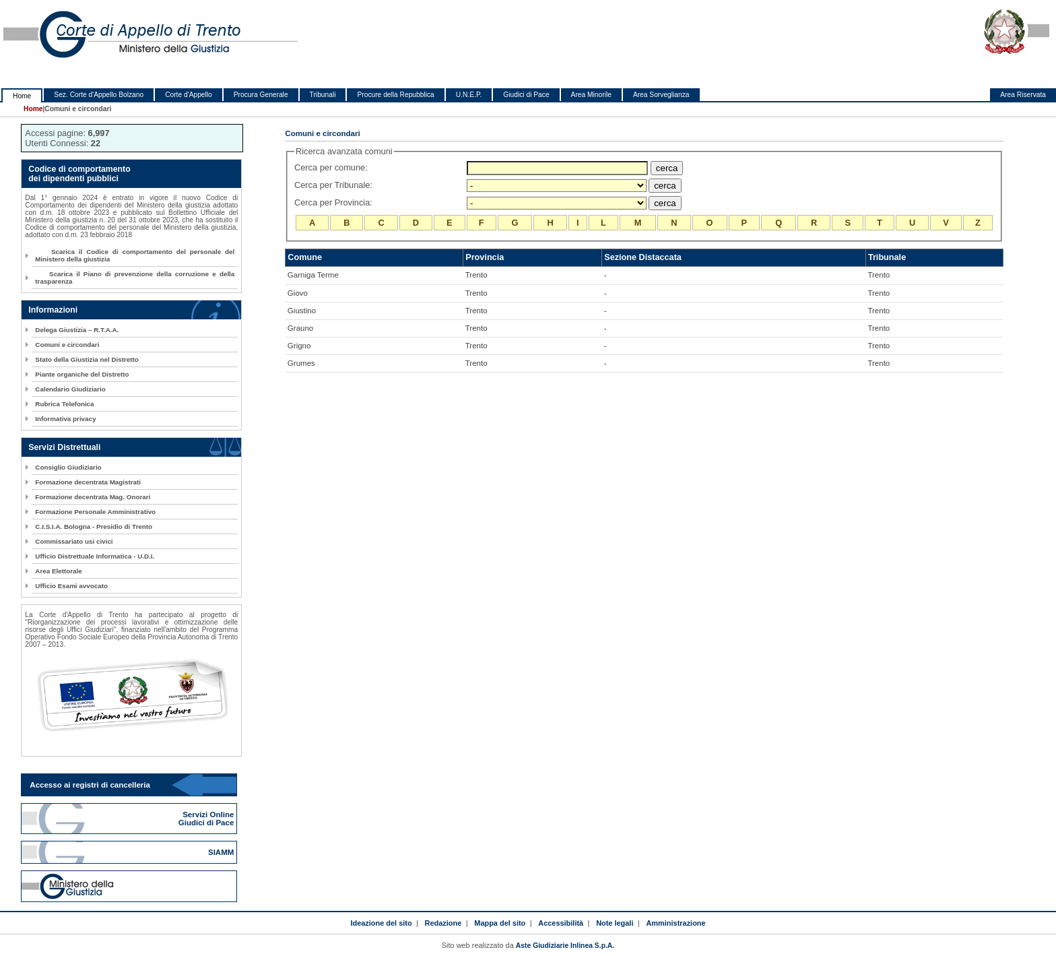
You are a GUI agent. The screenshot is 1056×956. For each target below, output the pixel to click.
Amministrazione (675, 923)
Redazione (443, 923)
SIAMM (222, 852)
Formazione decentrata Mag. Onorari (92, 497)
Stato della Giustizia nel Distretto (86, 359)
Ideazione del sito (380, 923)
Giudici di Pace (526, 94)
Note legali (614, 923)
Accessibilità (560, 923)
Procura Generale (261, 94)
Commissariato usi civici (73, 541)
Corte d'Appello (188, 94)
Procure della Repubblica (395, 94)
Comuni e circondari (67, 344)
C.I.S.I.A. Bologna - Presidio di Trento (93, 526)
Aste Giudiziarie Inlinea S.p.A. (565, 945)
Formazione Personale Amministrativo (95, 511)
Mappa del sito (499, 923)
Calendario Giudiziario (70, 389)
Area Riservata (1023, 94)
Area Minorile (591, 94)
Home (22, 96)
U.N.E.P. (469, 94)
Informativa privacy (65, 418)
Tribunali (323, 94)
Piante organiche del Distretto (82, 374)
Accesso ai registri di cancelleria (90, 785)
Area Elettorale (58, 571)
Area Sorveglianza (661, 94)
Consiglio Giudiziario (68, 467)
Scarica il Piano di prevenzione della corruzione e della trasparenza (134, 277)
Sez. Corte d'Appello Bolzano (98, 94)
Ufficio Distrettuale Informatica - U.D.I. (94, 556)
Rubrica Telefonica (64, 404)
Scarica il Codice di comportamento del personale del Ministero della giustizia (134, 255)
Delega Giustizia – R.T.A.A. (77, 329)
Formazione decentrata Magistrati (88, 482)
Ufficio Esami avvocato (71, 585)
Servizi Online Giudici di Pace (207, 818)
